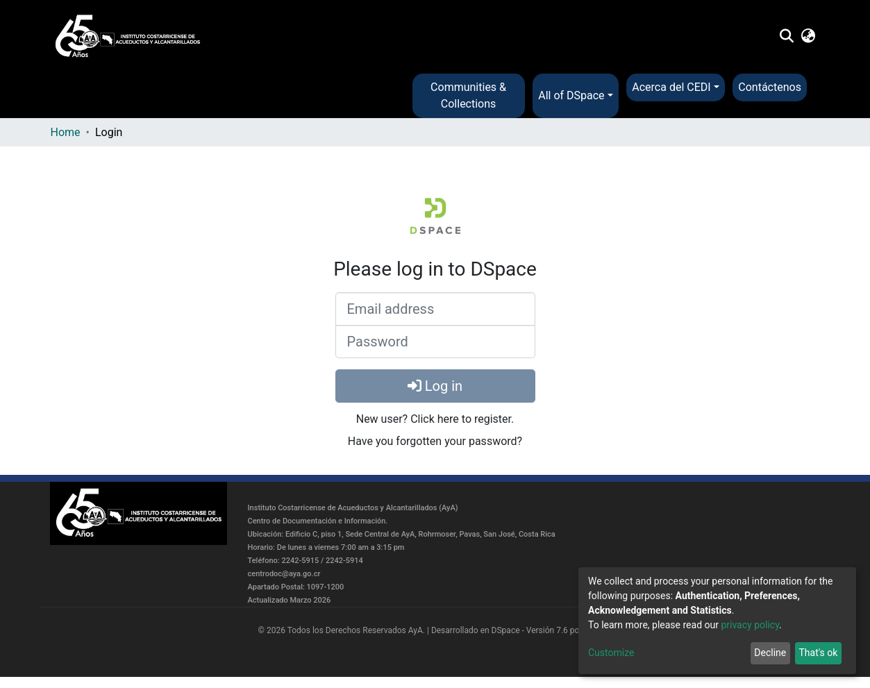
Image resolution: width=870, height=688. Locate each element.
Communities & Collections (468, 95)
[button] (808, 36)
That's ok (817, 652)
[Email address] (435, 309)
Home (66, 132)
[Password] (435, 341)
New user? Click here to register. (435, 419)
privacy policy (750, 624)
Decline (770, 652)
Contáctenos (769, 87)
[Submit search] (787, 36)
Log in (435, 386)
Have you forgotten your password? (435, 441)
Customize (611, 652)
